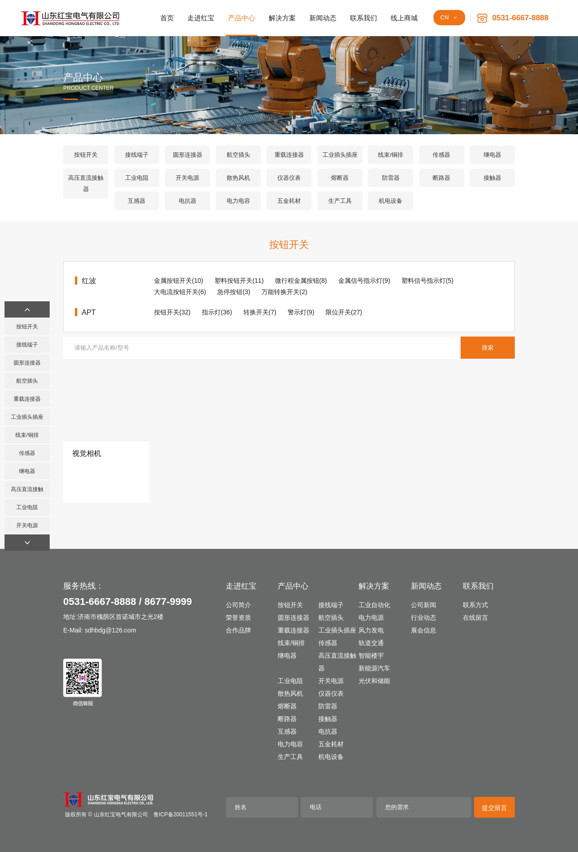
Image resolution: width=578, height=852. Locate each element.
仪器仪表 (289, 177)
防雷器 (391, 177)
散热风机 (238, 177)
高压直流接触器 (85, 183)
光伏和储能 (374, 680)
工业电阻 (137, 177)
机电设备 (390, 200)
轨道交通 (371, 642)
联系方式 (475, 605)
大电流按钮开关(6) (180, 291)
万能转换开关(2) (284, 291)
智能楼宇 (371, 655)
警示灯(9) (301, 312)
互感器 (136, 200)
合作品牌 (238, 630)
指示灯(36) (217, 312)
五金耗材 (289, 200)
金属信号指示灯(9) (364, 280)
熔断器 (340, 177)
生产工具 (340, 200)
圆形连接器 (187, 154)
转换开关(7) (259, 312)
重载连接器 (289, 154)
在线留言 (475, 617)
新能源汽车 (374, 668)
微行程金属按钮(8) (301, 280)
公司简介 (238, 605)
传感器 (441, 154)
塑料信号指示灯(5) (427, 280)
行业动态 (423, 617)
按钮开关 (86, 154)
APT (89, 312)
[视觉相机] (106, 462)
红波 (89, 281)
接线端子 (137, 154)
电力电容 (238, 200)
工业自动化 (374, 605)
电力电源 (371, 617)
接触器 (492, 177)
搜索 (488, 347)
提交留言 (494, 807)
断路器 (441, 177)
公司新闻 (423, 605)
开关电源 (187, 177)
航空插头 (238, 154)
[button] (27, 309)
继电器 (492, 154)
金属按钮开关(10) (178, 280)
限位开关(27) (344, 312)
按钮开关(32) (172, 312)
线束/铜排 (390, 154)
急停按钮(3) (233, 291)
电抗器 (187, 200)
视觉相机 (86, 505)
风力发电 (371, 630)
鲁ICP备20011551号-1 (181, 814)
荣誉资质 (238, 617)
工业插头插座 (340, 154)
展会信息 (423, 630)
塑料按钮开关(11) (239, 280)
